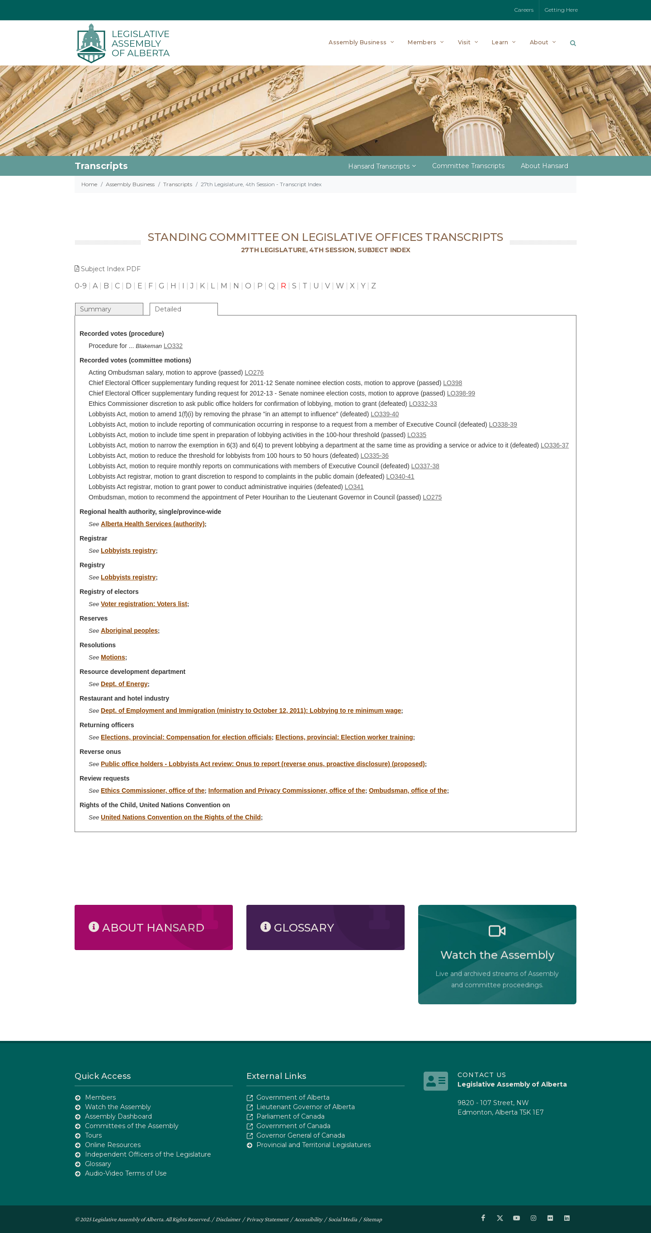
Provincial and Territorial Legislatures (313, 1145)
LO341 (354, 486)
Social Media (342, 1218)
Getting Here (561, 9)
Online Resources (113, 1145)
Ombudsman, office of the (408, 790)
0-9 (81, 286)
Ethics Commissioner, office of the (153, 790)
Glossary (98, 1164)
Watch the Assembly (118, 1107)
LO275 (432, 497)
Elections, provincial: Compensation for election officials (186, 737)
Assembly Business (130, 184)
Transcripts (177, 184)
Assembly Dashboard (118, 1116)
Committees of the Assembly (132, 1126)
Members (100, 1097)
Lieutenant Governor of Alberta (305, 1107)
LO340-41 (400, 476)
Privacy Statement (267, 1218)
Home (89, 184)
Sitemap (372, 1218)
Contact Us (482, 1075)
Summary (95, 309)
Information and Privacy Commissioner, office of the (286, 790)
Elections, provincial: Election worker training (344, 737)
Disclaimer (228, 1218)
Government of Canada (293, 1126)
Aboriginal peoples (129, 630)
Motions (113, 657)
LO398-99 (461, 393)
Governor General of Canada (300, 1135)
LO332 (173, 345)
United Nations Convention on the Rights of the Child (181, 817)
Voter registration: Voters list (144, 603)
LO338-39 (503, 424)
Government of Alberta (293, 1097)
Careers (523, 9)
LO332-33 (423, 403)
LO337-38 (425, 466)
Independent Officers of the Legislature (148, 1154)
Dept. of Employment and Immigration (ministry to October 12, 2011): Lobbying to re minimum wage (251, 710)
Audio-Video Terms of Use (126, 1173)
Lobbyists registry (128, 550)
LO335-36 (375, 455)
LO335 (416, 434)
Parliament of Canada (290, 1116)
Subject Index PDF (108, 269)
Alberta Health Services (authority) (153, 523)
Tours (93, 1135)
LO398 (452, 382)
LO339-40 (385, 414)
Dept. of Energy (124, 683)
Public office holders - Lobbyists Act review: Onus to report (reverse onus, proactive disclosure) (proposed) (263, 763)
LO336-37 (555, 445)
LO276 (254, 372)
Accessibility (308, 1218)
